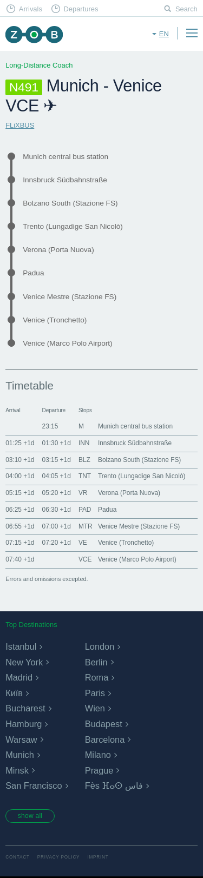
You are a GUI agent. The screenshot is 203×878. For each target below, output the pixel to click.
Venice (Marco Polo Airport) (67, 343)
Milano (98, 755)
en (164, 34)
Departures (80, 9)
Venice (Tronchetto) (55, 320)
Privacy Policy (58, 858)
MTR (85, 526)
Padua (33, 273)
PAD (84, 509)
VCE (84, 559)
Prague (99, 770)
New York (24, 662)
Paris (95, 693)
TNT (84, 476)
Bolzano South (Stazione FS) (70, 203)
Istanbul (20, 646)
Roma (97, 677)
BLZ (84, 460)
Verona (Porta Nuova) (58, 250)
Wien (95, 708)
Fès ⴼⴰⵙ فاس (114, 785)
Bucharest (25, 708)
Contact (17, 858)
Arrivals (30, 9)
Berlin (96, 662)
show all (30, 816)
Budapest (103, 724)
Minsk (17, 770)
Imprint (97, 858)
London (99, 646)
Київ (14, 693)
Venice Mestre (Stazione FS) (69, 297)
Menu (191, 33)
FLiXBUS (19, 125)
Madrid (18, 677)
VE (82, 542)
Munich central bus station (65, 157)
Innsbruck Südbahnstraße (65, 180)
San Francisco (33, 785)
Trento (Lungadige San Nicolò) (73, 226)
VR (83, 493)
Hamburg (23, 724)
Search (186, 9)
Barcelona (105, 739)
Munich (19, 755)
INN (83, 443)
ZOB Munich (33, 34)
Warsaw (21, 739)
